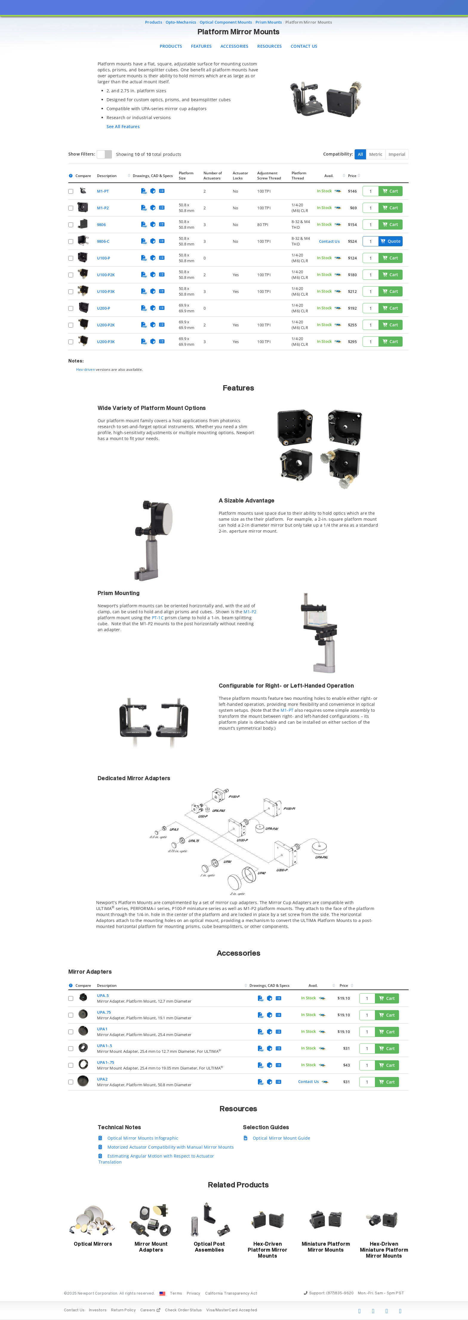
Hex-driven (85, 369)
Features (201, 46)
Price (352, 175)
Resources (269, 46)
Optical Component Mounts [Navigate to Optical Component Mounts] (226, 22)
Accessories (234, 46)
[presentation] (234, 660)
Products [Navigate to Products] (153, 22)
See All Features (123, 126)
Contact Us (304, 46)
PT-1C (158, 617)
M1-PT (287, 710)
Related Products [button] (238, 1185)
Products (171, 46)
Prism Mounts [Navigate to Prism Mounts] (268, 22)
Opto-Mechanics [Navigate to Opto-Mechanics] (181, 22)
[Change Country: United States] (162, 1294)
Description (107, 175)
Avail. (329, 175)
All (360, 154)
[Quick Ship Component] (338, 191)
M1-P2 (250, 611)
